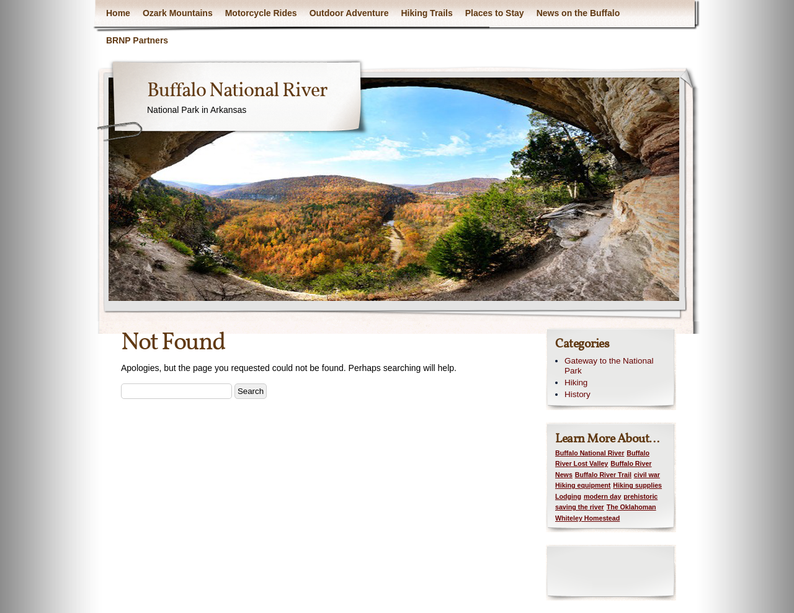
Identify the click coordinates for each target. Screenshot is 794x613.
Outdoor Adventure (349, 13)
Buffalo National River (237, 91)
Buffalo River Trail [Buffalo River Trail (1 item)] (603, 474)
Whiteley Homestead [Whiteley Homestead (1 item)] (587, 518)
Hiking (575, 382)
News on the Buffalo (578, 13)
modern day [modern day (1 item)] (602, 496)
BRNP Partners (137, 40)
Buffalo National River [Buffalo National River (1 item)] (589, 453)
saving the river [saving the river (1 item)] (579, 507)
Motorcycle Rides (261, 13)
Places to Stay (494, 13)
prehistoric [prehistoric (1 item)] (640, 496)
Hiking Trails (426, 13)
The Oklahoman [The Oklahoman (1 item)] (631, 507)
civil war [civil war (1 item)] (647, 474)
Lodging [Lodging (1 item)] (568, 496)
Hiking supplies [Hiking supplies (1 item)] (637, 485)
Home (118, 13)
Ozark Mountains (178, 13)
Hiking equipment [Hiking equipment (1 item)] (582, 485)
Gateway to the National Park (608, 366)
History (577, 394)
